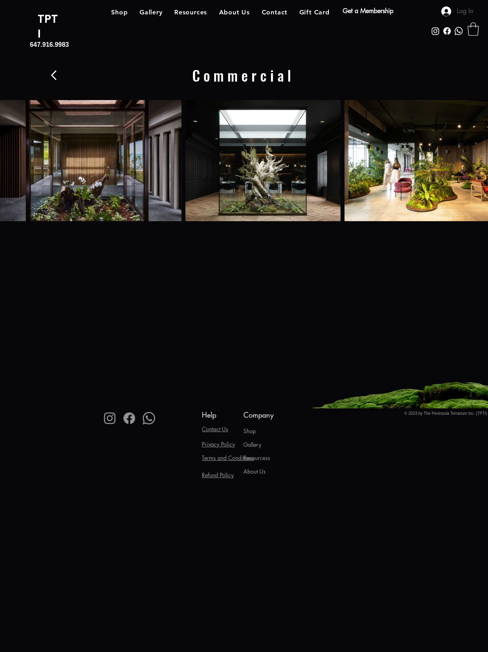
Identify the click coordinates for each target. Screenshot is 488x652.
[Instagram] (435, 31)
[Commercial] (244, 75)
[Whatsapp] (459, 31)
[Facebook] (447, 31)
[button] (473, 29)
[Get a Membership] (367, 11)
